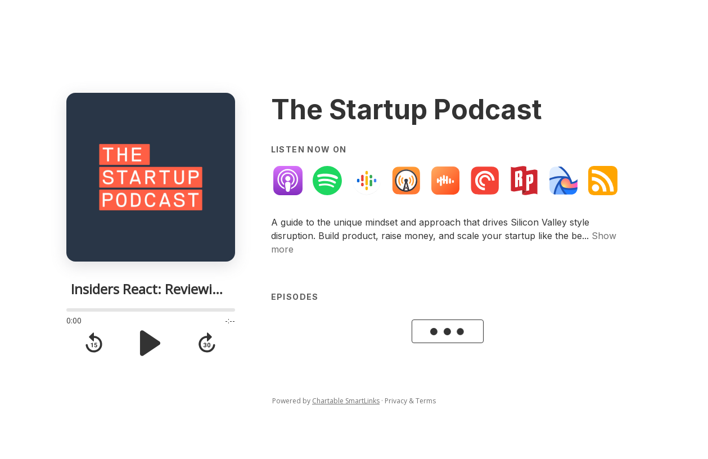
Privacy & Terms (410, 401)
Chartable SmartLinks (346, 401)
